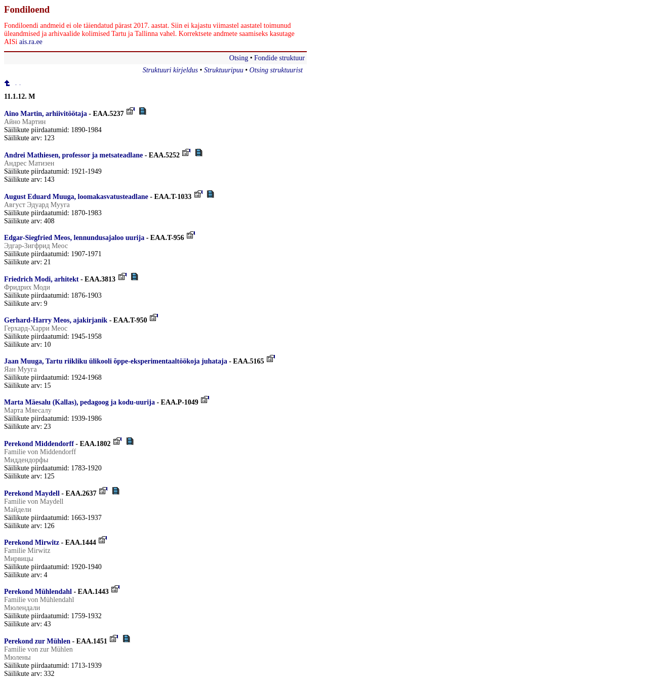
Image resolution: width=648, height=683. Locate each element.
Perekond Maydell (32, 493)
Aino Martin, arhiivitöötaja (45, 113)
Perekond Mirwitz (31, 542)
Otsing (238, 58)
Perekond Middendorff (39, 444)
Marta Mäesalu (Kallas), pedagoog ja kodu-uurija (79, 402)
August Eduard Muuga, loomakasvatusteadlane (76, 196)
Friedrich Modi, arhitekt (41, 279)
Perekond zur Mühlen (37, 641)
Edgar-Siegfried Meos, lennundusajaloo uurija (74, 238)
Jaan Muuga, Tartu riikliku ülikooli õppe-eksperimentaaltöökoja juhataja (115, 361)
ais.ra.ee (31, 42)
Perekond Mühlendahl (38, 591)
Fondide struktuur (279, 58)
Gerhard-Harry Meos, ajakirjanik (55, 320)
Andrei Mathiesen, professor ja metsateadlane (73, 155)
